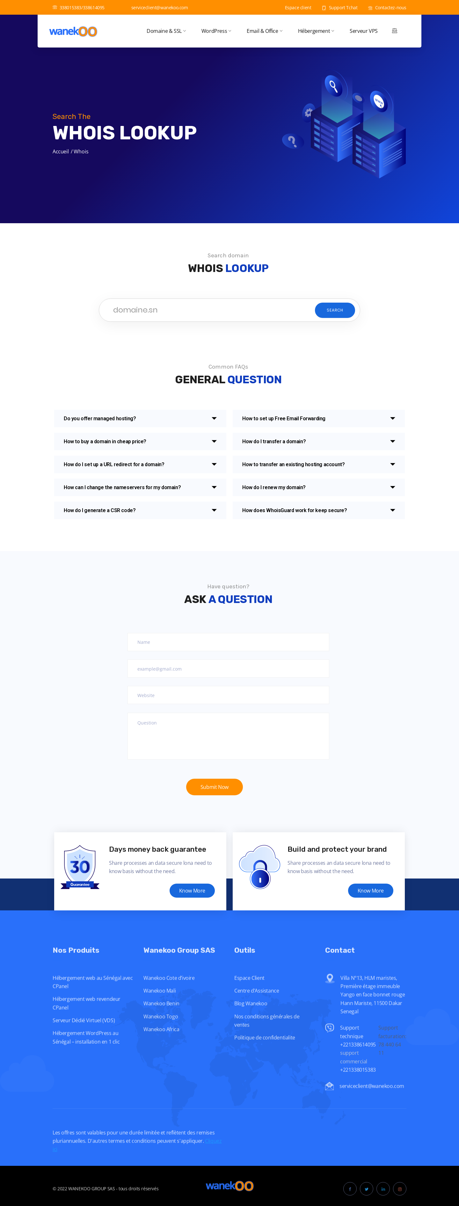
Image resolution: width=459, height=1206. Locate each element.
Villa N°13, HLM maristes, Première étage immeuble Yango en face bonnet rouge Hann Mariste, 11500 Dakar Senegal (372, 1008)
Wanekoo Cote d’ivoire (169, 991)
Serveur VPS (364, 30)
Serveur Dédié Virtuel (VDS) (84, 1033)
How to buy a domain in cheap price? (105, 441)
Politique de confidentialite (264, 1051)
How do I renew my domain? (274, 487)
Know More (192, 890)
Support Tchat (339, 7)
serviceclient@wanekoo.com (156, 7)
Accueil (61, 151)
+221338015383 (358, 1083)
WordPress (216, 30)
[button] (140, 418)
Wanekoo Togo (160, 1029)
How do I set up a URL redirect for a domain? (114, 464)
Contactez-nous (387, 7)
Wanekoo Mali (159, 1004)
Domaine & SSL (166, 30)
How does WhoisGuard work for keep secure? (294, 510)
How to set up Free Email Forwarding (283, 418)
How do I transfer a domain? (274, 441)
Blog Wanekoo (250, 1016)
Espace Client (249, 991)
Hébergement (316, 30)
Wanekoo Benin (161, 1016)
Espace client (294, 7)
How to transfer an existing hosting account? (293, 464)
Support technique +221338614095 (358, 1050)
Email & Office (264, 30)
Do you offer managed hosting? (100, 418)
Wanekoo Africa (161, 1042)
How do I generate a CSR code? (99, 510)
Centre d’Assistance (256, 1004)
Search (335, 310)
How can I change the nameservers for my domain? (122, 487)
